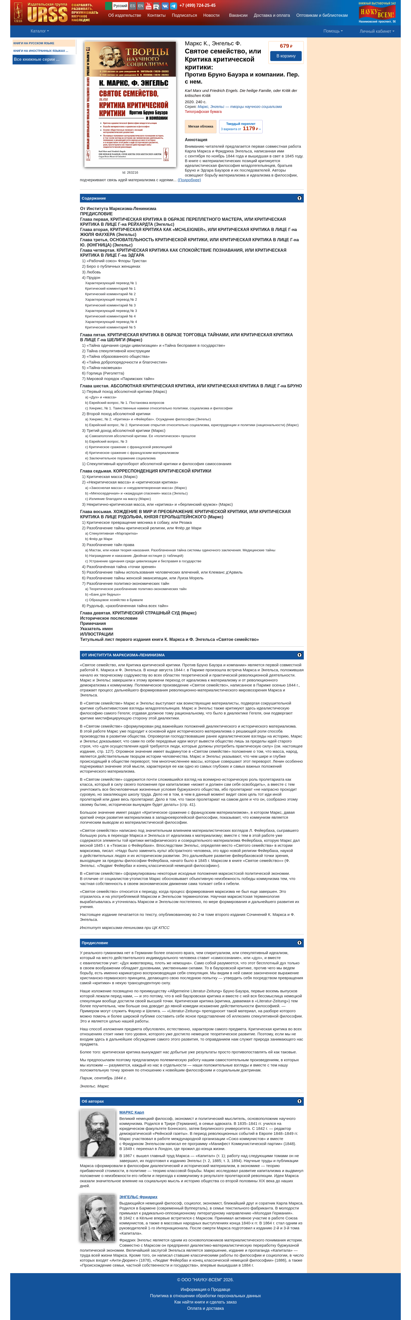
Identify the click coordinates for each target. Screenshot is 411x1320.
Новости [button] (211, 15)
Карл (131, 1112)
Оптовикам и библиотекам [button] (322, 15)
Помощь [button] (331, 31)
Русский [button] (120, 6)
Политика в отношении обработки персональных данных (205, 1296)
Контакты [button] (157, 15)
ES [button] (132, 6)
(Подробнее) (189, 180)
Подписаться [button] (184, 15)
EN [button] (140, 6)
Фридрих (138, 1197)
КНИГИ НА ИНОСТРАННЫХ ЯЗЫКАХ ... (40, 50)
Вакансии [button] (237, 15)
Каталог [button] (38, 31)
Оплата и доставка (205, 1308)
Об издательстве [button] (124, 15)
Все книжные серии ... (37, 59)
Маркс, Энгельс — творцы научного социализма (240, 106)
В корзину (286, 56)
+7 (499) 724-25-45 (197, 5)
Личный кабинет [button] (375, 31)
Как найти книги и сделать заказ (205, 1302)
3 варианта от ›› (241, 126)
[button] (148, 6)
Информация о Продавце (205, 1289)
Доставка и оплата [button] (272, 15)
